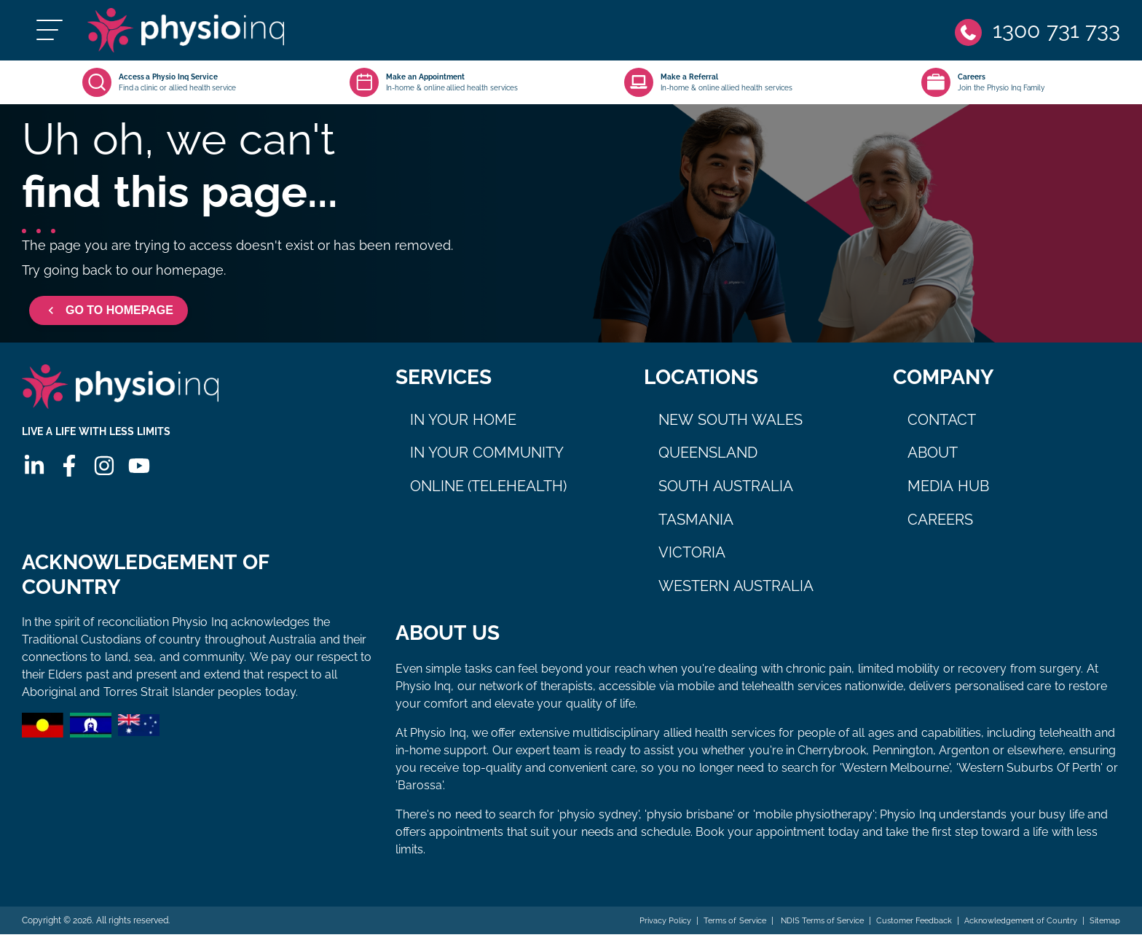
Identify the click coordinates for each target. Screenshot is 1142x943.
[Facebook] (68, 483)
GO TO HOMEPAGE (108, 319)
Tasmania (695, 528)
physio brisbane (689, 823)
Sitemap (1103, 929)
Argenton (964, 759)
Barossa (420, 794)
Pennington (903, 759)
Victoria (691, 561)
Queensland (707, 461)
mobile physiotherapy (814, 823)
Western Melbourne (895, 776)
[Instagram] (103, 483)
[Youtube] (138, 483)
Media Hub (948, 495)
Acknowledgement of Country (1013, 929)
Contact (941, 428)
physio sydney (598, 823)
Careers (940, 528)
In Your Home (463, 428)
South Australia (725, 495)
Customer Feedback (899, 929)
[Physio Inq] (208, 34)
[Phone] (1036, 35)
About (932, 461)
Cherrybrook (832, 759)
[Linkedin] (33, 483)
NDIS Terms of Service (799, 929)
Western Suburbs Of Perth (1029, 776)
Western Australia (736, 595)
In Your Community (487, 461)
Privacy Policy (632, 929)
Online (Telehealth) (488, 495)
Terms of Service (707, 929)
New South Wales (730, 428)
